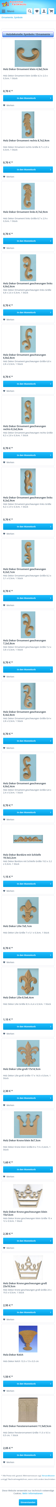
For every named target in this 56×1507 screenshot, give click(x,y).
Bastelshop (16, 1)
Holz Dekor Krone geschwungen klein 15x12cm (25, 1213)
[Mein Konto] (44, 11)
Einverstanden (28, 1502)
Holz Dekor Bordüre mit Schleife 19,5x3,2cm (22, 856)
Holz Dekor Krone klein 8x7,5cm (22, 1140)
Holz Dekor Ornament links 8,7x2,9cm (25, 212)
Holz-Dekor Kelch (13, 1354)
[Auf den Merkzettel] (8, 105)
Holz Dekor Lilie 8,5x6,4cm (18, 997)
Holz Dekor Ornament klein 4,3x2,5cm (25, 69)
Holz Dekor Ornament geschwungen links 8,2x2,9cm (27, 499)
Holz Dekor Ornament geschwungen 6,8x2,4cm (24, 785)
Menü (8, 11)
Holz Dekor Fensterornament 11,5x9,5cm (27, 1426)
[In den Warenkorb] (28, 98)
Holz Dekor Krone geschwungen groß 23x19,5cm (25, 1285)
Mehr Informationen (32, 1493)
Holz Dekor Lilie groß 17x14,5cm (22, 1069)
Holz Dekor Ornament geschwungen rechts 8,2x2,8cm (24, 428)
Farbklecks (19, 4)
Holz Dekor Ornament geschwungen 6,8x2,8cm (24, 356)
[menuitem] (8, 11)
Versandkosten (48, 1475)
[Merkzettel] (37, 11)
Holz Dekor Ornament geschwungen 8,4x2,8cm (24, 713)
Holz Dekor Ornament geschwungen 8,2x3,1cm (24, 571)
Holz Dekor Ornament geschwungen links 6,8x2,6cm (27, 285)
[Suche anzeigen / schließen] (29, 11)
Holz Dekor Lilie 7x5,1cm (17, 926)
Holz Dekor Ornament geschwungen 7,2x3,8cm (24, 642)
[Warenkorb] (51, 11)
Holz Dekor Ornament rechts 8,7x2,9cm (26, 140)
